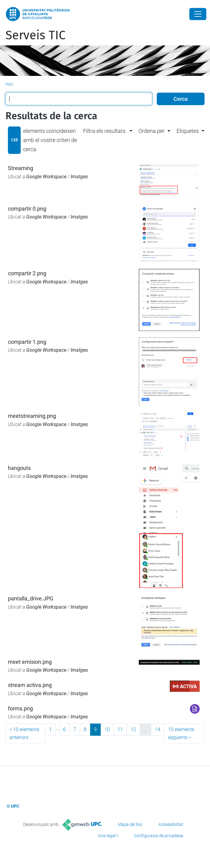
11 (120, 729)
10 (107, 729)
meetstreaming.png (32, 416)
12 (133, 729)
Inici (9, 84)
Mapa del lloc (130, 824)
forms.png (20, 708)
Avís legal (107, 835)
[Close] (197, 14)
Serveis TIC (35, 35)
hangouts (19, 468)
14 (157, 729)
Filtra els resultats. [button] (105, 131)
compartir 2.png (27, 273)
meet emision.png (30, 662)
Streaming (20, 168)
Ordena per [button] (151, 131)
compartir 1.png (27, 342)
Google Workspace (46, 177)
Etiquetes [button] (188, 131)
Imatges (79, 177)
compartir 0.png (27, 208)
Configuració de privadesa (158, 835)
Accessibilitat (170, 824)
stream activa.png (30, 685)
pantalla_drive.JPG (30, 598)
